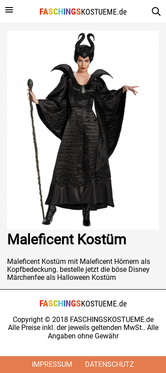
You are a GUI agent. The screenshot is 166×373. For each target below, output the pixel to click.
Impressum (52, 364)
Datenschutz (109, 364)
